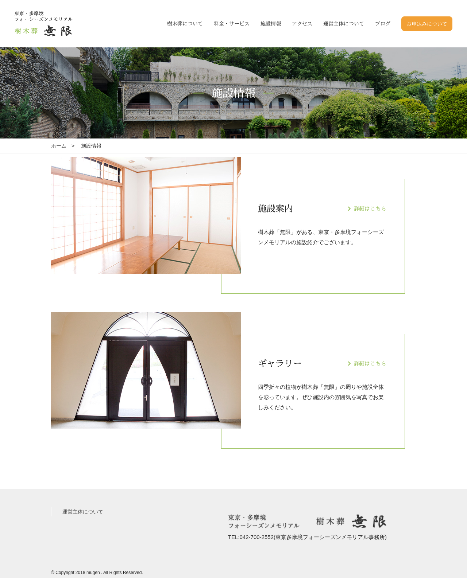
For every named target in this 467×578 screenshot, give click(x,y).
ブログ (382, 23)
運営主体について (343, 23)
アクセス (302, 23)
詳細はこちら (370, 208)
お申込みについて (426, 23)
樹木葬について (185, 23)
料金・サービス (232, 23)
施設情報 (270, 23)
